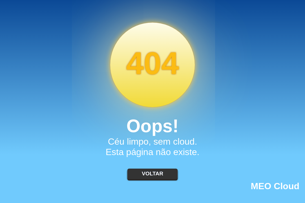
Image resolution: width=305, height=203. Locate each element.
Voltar (152, 173)
